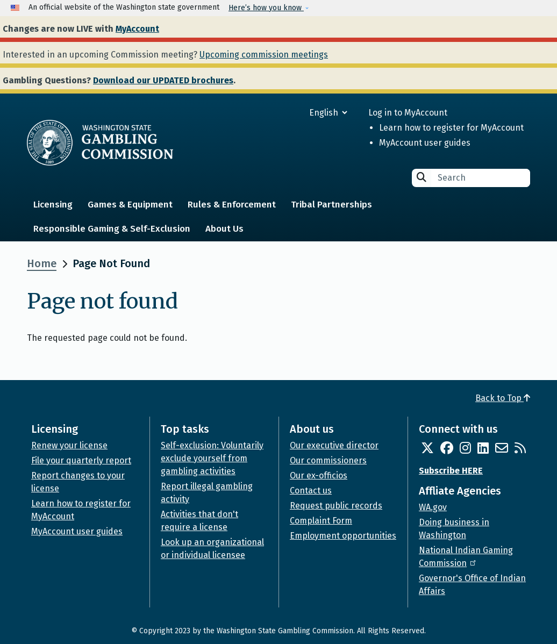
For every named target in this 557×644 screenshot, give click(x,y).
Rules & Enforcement (232, 204)
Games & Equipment (130, 204)
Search (421, 177)
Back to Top (502, 398)
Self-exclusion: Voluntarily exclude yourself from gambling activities (212, 458)
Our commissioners (328, 460)
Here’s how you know (266, 7)
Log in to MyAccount (407, 113)
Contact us (311, 490)
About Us (224, 228)
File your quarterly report (81, 460)
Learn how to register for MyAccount (451, 128)
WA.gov (433, 507)
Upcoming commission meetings (263, 54)
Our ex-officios (318, 475)
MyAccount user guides (424, 143)
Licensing (53, 204)
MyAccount (137, 29)
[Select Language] (289, 112)
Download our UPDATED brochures (163, 80)
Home (41, 263)
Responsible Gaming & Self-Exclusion (111, 228)
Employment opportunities (343, 536)
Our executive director (334, 445)
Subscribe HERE (451, 471)
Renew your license (69, 445)
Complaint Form (321, 521)
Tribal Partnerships (331, 204)
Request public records (336, 505)
